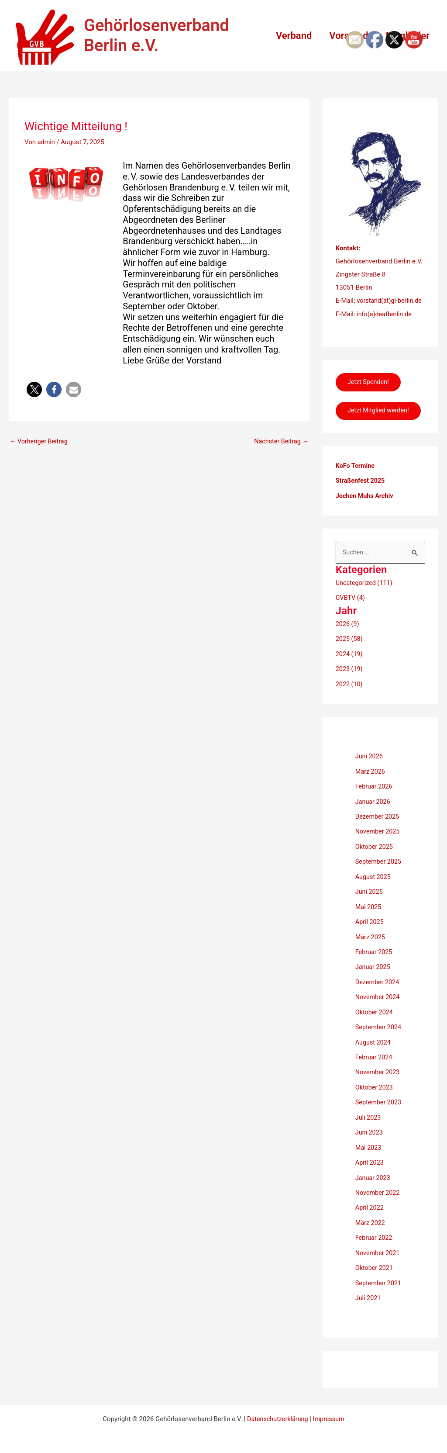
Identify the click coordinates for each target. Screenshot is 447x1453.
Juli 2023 (368, 1117)
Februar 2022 (374, 1235)
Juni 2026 (369, 763)
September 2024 (379, 1028)
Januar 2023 (373, 1176)
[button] (34, 389)
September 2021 (379, 1279)
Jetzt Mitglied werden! (380, 415)
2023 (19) (350, 676)
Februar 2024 (374, 1058)
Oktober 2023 (375, 1087)
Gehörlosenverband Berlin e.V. (156, 35)
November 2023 (378, 1072)
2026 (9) (348, 632)
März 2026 (370, 778)
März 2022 (370, 1220)
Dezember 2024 (378, 984)
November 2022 (378, 1190)
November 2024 (378, 999)
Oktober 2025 (375, 851)
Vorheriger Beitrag (40, 442)
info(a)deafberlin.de (384, 314)
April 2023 (370, 1161)
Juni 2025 (369, 895)
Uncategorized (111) (365, 591)
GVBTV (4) (351, 606)
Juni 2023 (369, 1131)
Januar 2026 (373, 807)
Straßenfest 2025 (361, 490)
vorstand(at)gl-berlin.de (390, 300)
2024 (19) (350, 661)
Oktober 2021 (375, 1264)
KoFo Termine (356, 475)
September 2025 (379, 866)
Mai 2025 (368, 910)
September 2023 (379, 1102)
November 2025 (378, 837)
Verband (289, 35)
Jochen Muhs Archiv (366, 504)
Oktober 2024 (375, 1013)
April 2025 (370, 925)
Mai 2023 (368, 1146)
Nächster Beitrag (279, 442)
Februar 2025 (374, 954)
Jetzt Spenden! (370, 382)
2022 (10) (350, 691)
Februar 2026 (374, 792)
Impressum (329, 1414)
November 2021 (378, 1249)
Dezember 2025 (378, 822)
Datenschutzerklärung (277, 1414)
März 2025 (370, 940)
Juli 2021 (368, 1293)
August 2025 (373, 881)
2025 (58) (350, 646)
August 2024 (373, 1043)
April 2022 (370, 1205)
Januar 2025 (373, 969)
